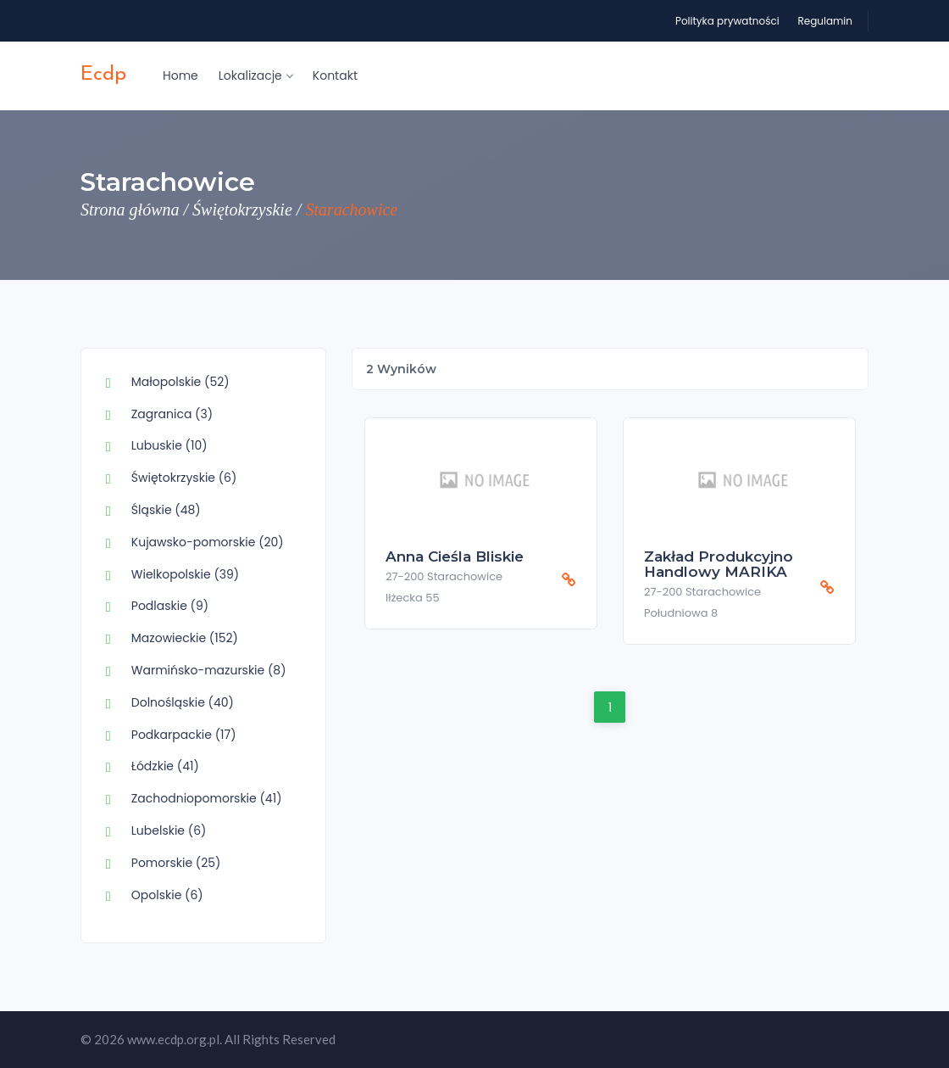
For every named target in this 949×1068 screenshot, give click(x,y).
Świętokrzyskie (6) (184, 477)
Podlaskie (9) (169, 605)
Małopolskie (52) (180, 381)
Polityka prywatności (727, 21)
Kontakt (335, 75)
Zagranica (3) (172, 413)
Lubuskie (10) (169, 445)
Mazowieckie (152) (184, 637)
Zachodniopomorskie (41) (206, 798)
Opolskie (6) (167, 894)
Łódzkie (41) (165, 766)
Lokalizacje (255, 75)
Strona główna (130, 209)
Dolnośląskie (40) (182, 702)
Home (180, 75)
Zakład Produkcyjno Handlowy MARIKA (718, 564)
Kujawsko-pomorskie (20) (207, 542)
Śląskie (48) (166, 509)
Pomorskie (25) (176, 862)
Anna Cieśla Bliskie (455, 556)
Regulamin (824, 21)
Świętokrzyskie (242, 209)
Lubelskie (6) (169, 830)
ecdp (103, 74)
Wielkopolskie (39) (185, 574)
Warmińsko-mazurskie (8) (208, 670)
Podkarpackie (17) (183, 734)
